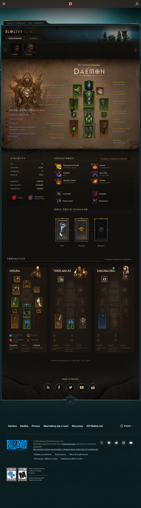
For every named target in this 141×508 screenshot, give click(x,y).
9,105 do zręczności (17, 114)
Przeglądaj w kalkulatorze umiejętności (116, 159)
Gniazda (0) (12, 123)
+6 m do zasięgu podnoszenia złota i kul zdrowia (21, 135)
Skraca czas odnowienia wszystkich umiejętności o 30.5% (21, 128)
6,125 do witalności (14, 119)
